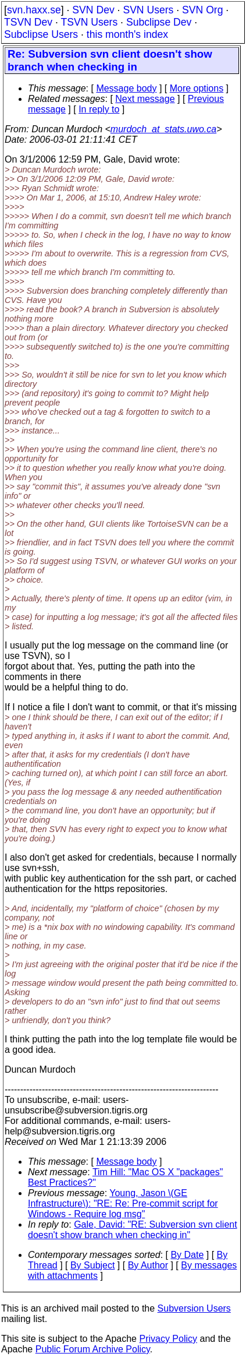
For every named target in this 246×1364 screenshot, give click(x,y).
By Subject (92, 1265)
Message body (126, 88)
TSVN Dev (28, 22)
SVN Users (148, 10)
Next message (144, 99)
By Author (148, 1265)
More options (197, 88)
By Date (187, 1255)
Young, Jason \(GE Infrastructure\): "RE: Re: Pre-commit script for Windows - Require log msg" (123, 1203)
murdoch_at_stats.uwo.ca (163, 129)
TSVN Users (88, 22)
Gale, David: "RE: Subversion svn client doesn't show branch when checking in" (132, 1230)
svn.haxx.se (34, 10)
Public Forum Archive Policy (92, 1349)
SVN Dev (93, 10)
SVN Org (202, 10)
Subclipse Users (41, 34)
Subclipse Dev (158, 22)
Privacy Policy (168, 1339)
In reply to (99, 109)
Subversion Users (194, 1308)
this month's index (127, 34)
